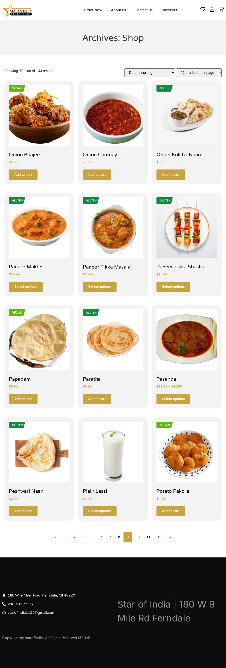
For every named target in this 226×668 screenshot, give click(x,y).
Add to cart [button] (23, 174)
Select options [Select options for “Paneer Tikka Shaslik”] (173, 286)
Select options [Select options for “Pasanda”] (173, 399)
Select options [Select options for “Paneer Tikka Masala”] (99, 286)
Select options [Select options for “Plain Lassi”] (99, 511)
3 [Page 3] (83, 537)
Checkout (169, 10)
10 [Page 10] (138, 537)
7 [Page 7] (110, 537)
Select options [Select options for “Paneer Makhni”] (25, 286)
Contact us (144, 10)
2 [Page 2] (74, 537)
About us (118, 10)
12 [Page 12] (159, 537)
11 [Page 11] (149, 537)
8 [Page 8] (119, 537)
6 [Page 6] (101, 537)
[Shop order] (149, 72)
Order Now (93, 10)
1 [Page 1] (66, 537)
